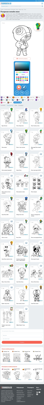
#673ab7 (22, 77)
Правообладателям (21, 394)
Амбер (23, 97)
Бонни (9, 102)
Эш (13, 100)
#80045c (27, 80)
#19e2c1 (25, 80)
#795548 (18, 80)
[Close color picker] (17, 74)
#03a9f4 (27, 77)
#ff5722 (16, 80)
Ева (37, 100)
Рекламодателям (20, 392)
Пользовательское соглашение (20, 397)
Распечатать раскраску (22, 58)
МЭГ (18, 100)
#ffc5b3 (20, 82)
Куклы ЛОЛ (29, 390)
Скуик (8, 100)
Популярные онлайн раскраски (9, 366)
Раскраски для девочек (30, 395)
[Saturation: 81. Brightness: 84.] (26, 63)
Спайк (3, 97)
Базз (2, 100)
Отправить (22, 342)
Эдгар (8, 97)
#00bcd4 (16, 78)
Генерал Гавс (30, 97)
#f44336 (16, 77)
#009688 (18, 78)
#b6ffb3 (22, 82)
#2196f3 (25, 77)
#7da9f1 (23, 80)
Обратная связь (20, 390)
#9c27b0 (20, 77)
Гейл (24, 100)
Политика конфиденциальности (21, 400)
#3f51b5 (23, 77)
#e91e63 (18, 77)
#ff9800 (27, 78)
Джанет (3, 102)
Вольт (38, 97)
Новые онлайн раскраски (8, 349)
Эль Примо (30, 100)
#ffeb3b (23, 78)
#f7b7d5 (23, 82)
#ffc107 (25, 78)
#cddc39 (22, 78)
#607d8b (20, 80)
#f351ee (22, 80)
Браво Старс (15, 97)
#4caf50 (20, 78)
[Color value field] (23, 74)
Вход (36, 0)
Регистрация (40, 0)
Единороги (29, 392)
